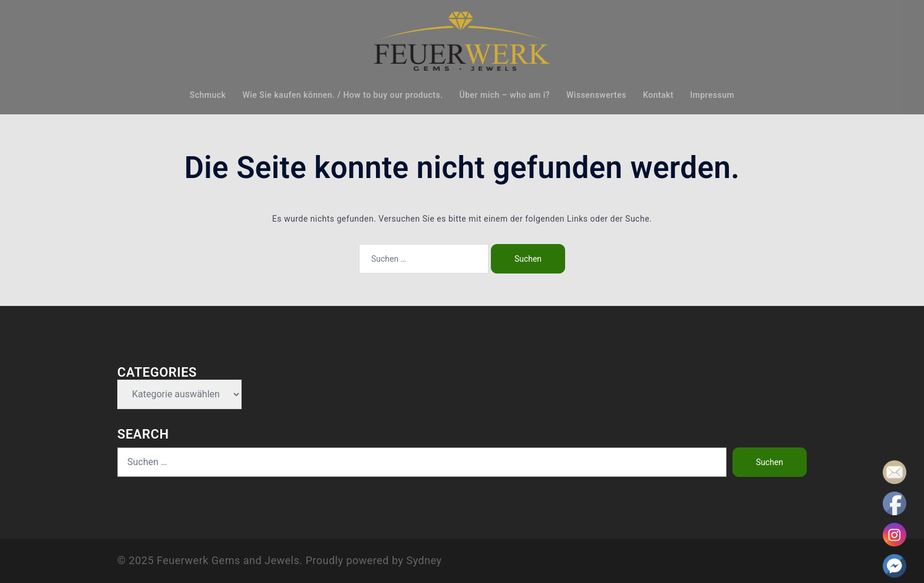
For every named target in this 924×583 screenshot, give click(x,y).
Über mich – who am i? (505, 95)
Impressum (712, 95)
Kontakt (658, 95)
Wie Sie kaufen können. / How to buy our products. (342, 95)
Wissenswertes (596, 95)
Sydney (423, 560)
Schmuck (208, 95)
